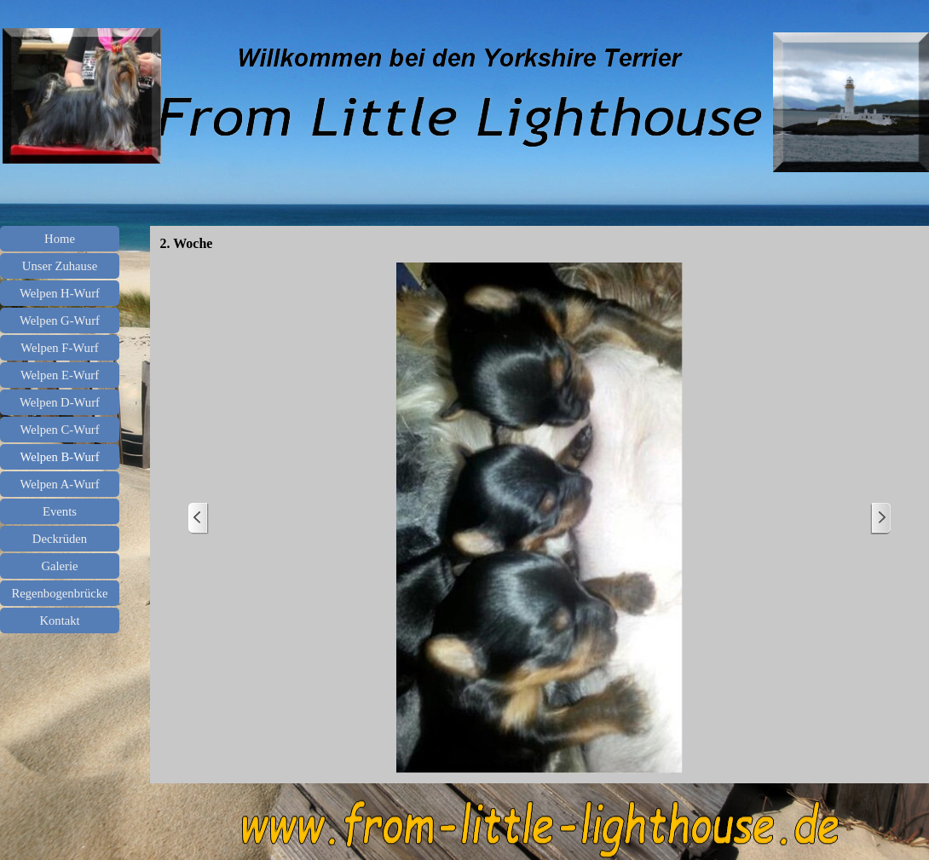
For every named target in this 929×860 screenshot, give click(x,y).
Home (59, 238)
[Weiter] (880, 518)
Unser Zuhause (59, 266)
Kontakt (59, 620)
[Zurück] (198, 518)
